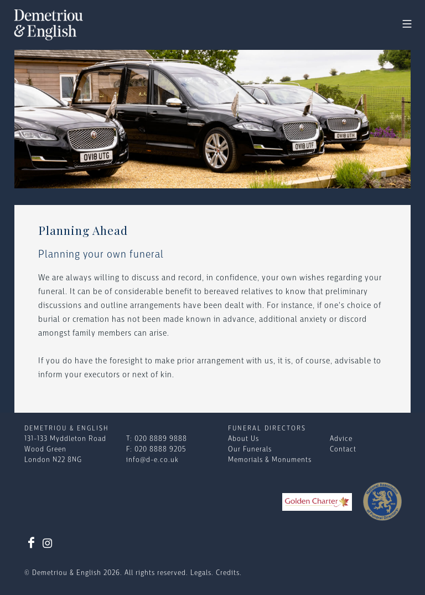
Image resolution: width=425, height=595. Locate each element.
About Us (243, 439)
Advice (341, 439)
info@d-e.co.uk (152, 460)
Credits (228, 573)
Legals (200, 573)
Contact (343, 449)
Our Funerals (250, 449)
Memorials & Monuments (270, 460)
